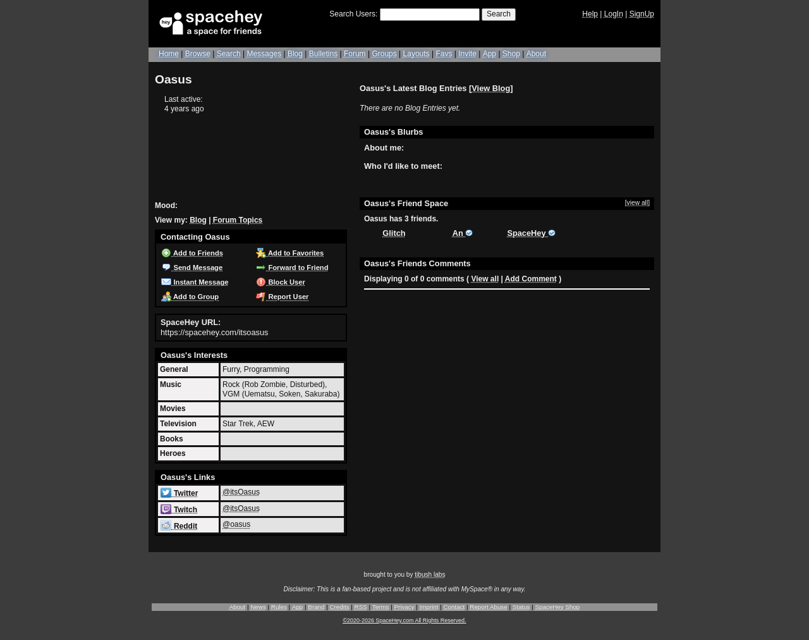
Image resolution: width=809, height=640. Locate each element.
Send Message (191, 267)
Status (521, 606)
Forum (355, 53)
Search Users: (353, 13)
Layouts (416, 53)
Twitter (179, 493)
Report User (282, 296)
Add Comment (531, 278)
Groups (384, 53)
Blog (295, 53)
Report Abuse (488, 606)
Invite (467, 53)
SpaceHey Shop (557, 606)
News (258, 606)
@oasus (236, 524)
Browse (197, 53)
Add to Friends (192, 253)
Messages (263, 53)
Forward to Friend (292, 267)
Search (499, 13)
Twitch (179, 509)
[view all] (637, 202)
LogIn (613, 13)
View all (485, 278)
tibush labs (430, 574)
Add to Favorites (290, 253)
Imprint (429, 606)
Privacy (404, 606)
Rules (279, 606)
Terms (380, 606)
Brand (316, 606)
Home (169, 53)
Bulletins (323, 53)
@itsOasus (241, 492)
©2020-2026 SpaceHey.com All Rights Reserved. (404, 620)
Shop (511, 53)
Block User (280, 282)
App (489, 53)
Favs (443, 53)
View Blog (490, 88)
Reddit (179, 526)
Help (590, 13)
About (536, 53)
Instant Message (194, 282)
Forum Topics (237, 220)
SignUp (642, 13)
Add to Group (190, 296)
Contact (454, 606)
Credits (340, 606)
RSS (361, 606)
